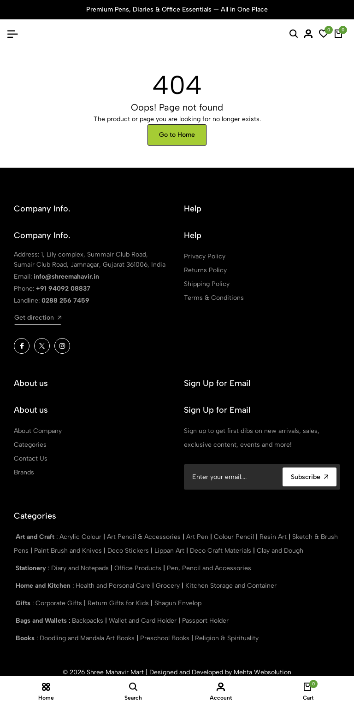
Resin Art (274, 537)
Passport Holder (205, 621)
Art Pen (198, 537)
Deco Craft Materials (221, 551)
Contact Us (30, 458)
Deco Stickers (129, 551)
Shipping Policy (207, 284)
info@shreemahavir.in (66, 276)
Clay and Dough (280, 551)
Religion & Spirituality (227, 638)
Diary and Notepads (81, 568)
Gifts (24, 603)
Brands (24, 472)
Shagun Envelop (177, 603)
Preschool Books (165, 638)
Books (26, 638)
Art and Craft (36, 537)
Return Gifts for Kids (119, 603)
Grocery (169, 586)
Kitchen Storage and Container (231, 586)
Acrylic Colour (81, 537)
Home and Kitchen (44, 586)
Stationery (32, 568)
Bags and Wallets (42, 621)
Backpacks (88, 621)
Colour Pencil (235, 537)
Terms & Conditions (214, 298)
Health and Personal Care (114, 586)
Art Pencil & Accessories (145, 537)
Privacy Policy (204, 256)
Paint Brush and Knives (69, 551)
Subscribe (309, 477)
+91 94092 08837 (63, 288)
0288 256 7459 (65, 300)
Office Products (138, 568)
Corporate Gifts (59, 603)
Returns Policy (205, 270)
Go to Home (177, 135)
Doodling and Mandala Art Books (88, 638)
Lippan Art (170, 551)
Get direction (37, 317)
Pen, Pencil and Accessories (209, 568)
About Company (38, 431)
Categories (30, 445)
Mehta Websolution (262, 672)
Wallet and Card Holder (143, 621)
